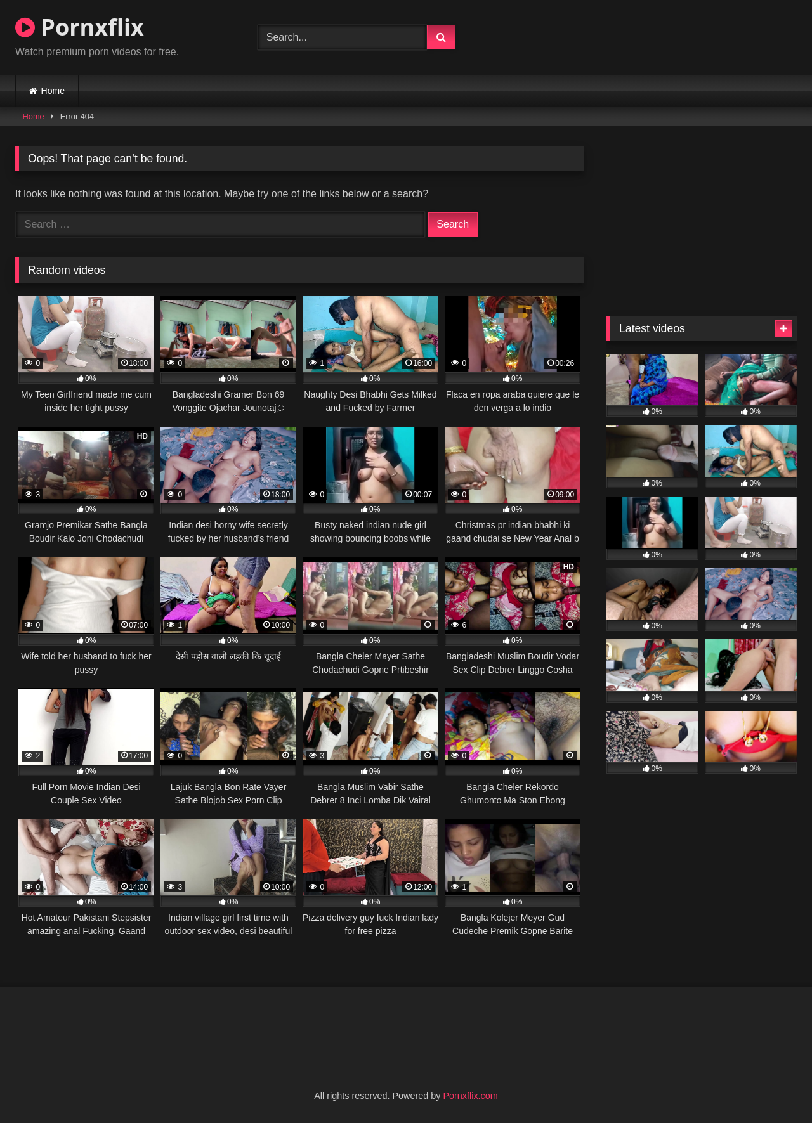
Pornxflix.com (470, 1096)
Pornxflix (79, 26)
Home (53, 91)
